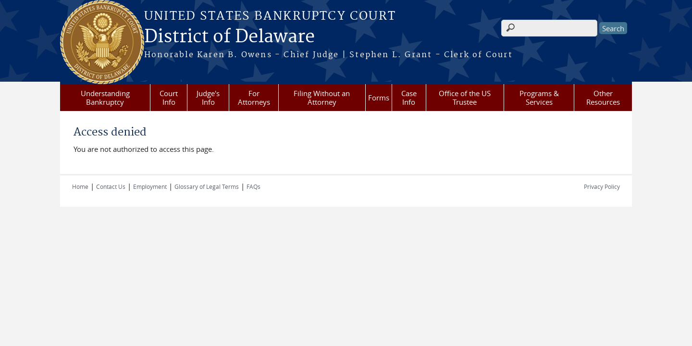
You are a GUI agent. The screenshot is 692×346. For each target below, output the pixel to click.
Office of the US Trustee (465, 97)
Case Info (409, 97)
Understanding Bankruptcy (105, 97)
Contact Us (110, 186)
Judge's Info (208, 97)
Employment (150, 186)
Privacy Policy (602, 186)
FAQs (253, 186)
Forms (378, 97)
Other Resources (603, 97)
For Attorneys (254, 97)
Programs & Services (539, 97)
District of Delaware (229, 37)
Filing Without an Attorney (322, 97)
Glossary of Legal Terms (206, 186)
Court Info (169, 97)
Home (80, 186)
